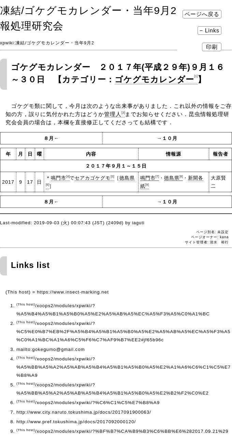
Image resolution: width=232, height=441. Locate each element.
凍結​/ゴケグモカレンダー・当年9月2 (88, 10)
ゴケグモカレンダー (156, 79)
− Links (209, 30)
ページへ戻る (202, 14)
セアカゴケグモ (94, 178)
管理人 (114, 114)
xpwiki (7, 42)
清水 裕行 (219, 242)
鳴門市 (60, 178)
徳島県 (173, 178)
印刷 (211, 47)
